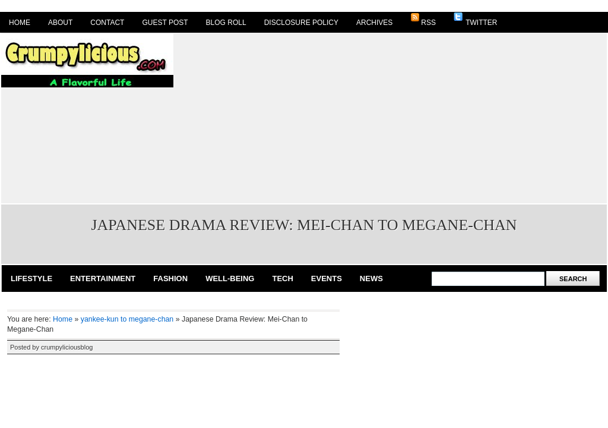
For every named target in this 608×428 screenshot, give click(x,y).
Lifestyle (31, 278)
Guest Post (165, 22)
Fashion (170, 278)
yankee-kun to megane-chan (127, 319)
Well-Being (229, 278)
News (371, 278)
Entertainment (102, 278)
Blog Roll (226, 22)
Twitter (475, 19)
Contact (107, 22)
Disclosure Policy (301, 22)
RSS (423, 19)
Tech (282, 278)
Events (326, 278)
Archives (374, 22)
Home (19, 22)
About (60, 22)
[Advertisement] (347, 117)
